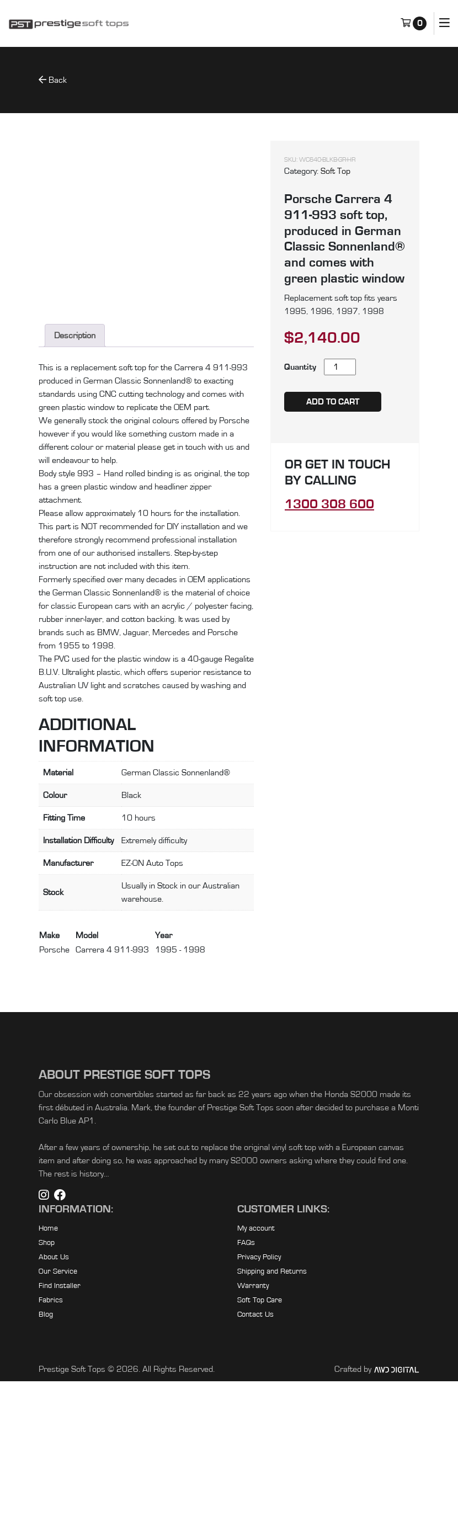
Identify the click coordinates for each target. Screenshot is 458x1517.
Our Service (58, 1407)
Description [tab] (74, 471)
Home (48, 1364)
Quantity (300, 367)
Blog (46, 1450)
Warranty (253, 1421)
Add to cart (332, 401)
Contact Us (255, 1450)
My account (256, 1364)
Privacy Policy (259, 1393)
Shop (47, 1378)
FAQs (246, 1378)
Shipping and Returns (272, 1407)
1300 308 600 (329, 504)
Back (53, 79)
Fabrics (51, 1436)
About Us (54, 1393)
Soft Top (335, 171)
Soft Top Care (259, 1436)
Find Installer (60, 1421)
